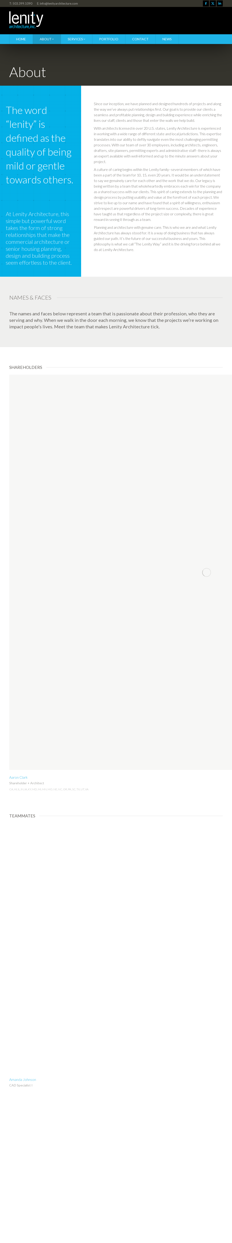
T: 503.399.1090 (20, 3)
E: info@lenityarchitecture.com (57, 3)
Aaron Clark (18, 777)
